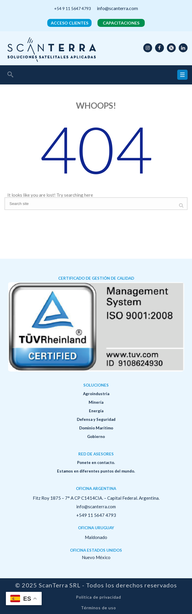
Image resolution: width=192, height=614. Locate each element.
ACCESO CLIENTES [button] (69, 22)
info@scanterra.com (117, 8)
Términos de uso (98, 607)
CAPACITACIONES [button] (121, 22)
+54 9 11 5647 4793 (72, 8)
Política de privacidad (98, 597)
